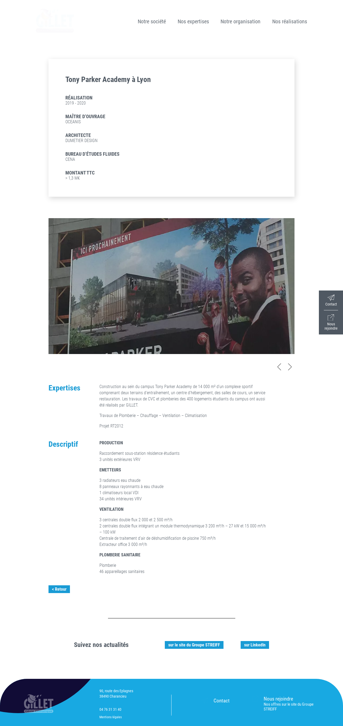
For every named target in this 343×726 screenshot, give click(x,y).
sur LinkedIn (255, 644)
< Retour (59, 589)
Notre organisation (240, 21)
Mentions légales (110, 717)
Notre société (152, 21)
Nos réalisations (289, 21)
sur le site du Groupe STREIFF (194, 644)
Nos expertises (193, 21)
